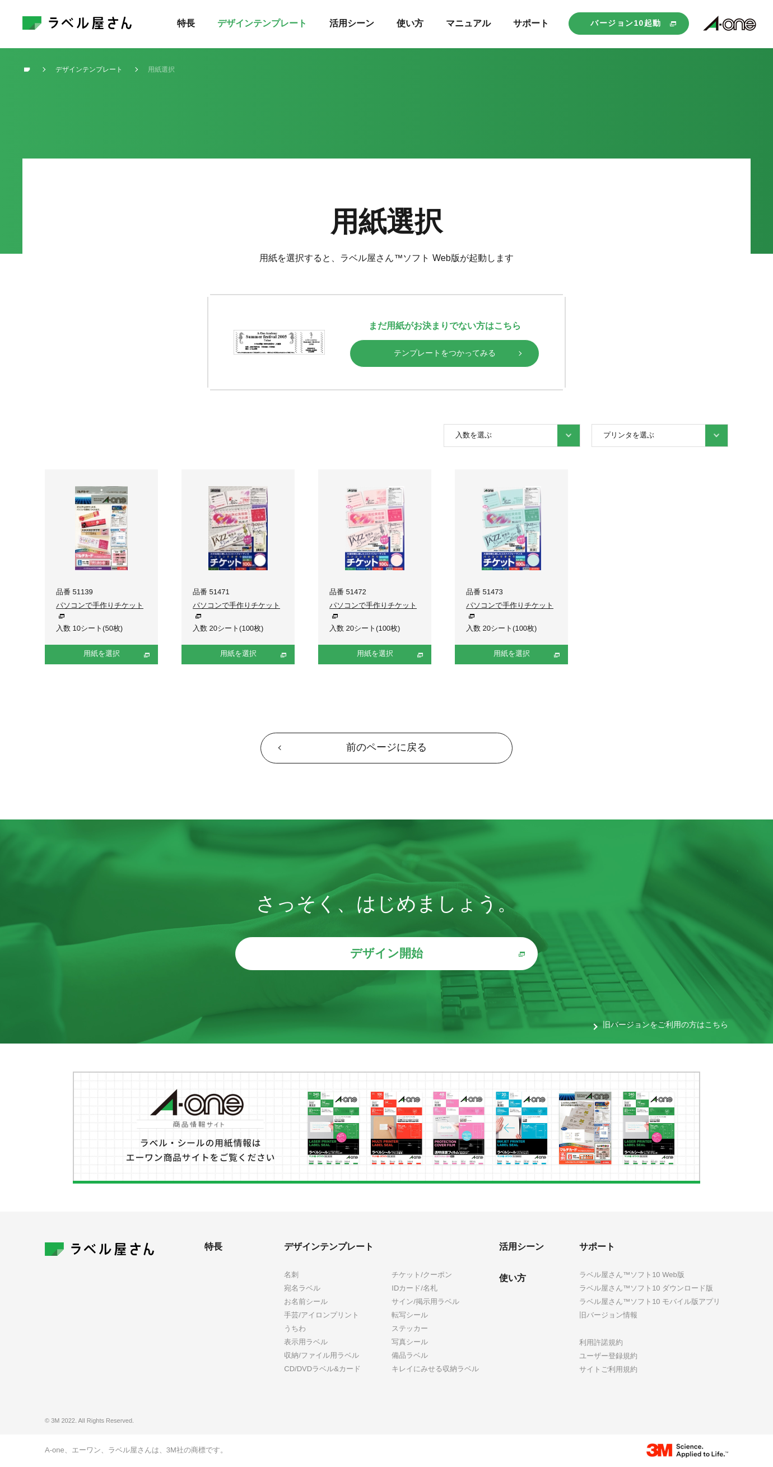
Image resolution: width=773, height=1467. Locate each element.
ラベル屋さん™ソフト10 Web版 (631, 1274)
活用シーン (521, 1246)
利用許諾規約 (601, 1342)
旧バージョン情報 (608, 1315)
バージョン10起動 (625, 22)
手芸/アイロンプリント (321, 1315)
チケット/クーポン (422, 1274)
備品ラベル (410, 1355)
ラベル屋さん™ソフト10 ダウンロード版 (646, 1288)
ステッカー (410, 1328)
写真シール (410, 1342)
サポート (597, 1246)
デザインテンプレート (329, 1246)
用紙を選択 (101, 653)
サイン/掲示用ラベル (425, 1301)
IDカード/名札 (414, 1288)
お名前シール (306, 1301)
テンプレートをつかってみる (445, 352)
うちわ (295, 1328)
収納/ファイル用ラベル (321, 1355)
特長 (213, 1246)
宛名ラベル (302, 1288)
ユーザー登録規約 (608, 1356)
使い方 (512, 1278)
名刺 (291, 1274)
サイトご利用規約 (608, 1369)
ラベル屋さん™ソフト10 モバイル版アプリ (649, 1301)
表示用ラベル (306, 1342)
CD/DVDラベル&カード (322, 1368)
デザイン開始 (386, 953)
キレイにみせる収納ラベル (435, 1368)
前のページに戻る (386, 747)
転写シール (410, 1315)
